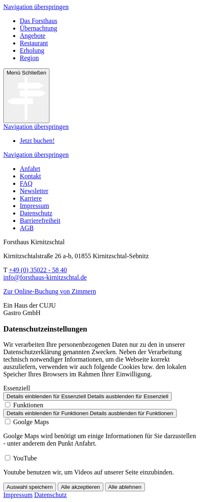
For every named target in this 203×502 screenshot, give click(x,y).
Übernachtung (38, 28)
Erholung (32, 50)
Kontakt (30, 176)
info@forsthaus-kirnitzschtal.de (45, 277)
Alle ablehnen (125, 487)
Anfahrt (30, 168)
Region (29, 57)
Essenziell (16, 388)
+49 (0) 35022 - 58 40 (38, 269)
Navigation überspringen (36, 6)
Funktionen (28, 405)
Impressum (34, 205)
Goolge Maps (31, 421)
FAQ (26, 183)
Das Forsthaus (38, 20)
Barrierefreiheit (40, 220)
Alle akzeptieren (80, 487)
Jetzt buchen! (37, 140)
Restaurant (34, 43)
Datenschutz (36, 213)
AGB (27, 227)
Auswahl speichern (30, 487)
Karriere (31, 198)
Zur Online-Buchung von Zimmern (49, 291)
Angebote (32, 35)
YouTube (25, 458)
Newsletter (34, 190)
